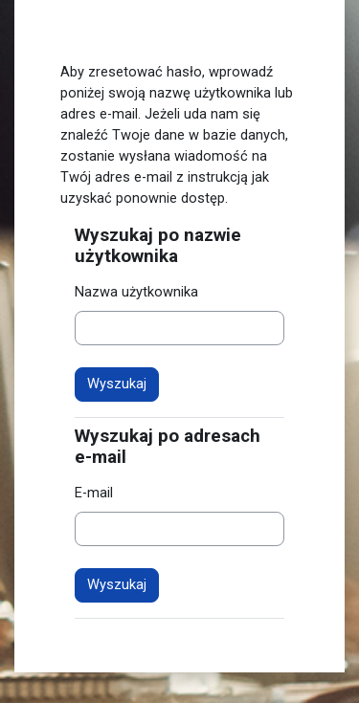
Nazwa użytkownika (136, 291)
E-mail (94, 492)
